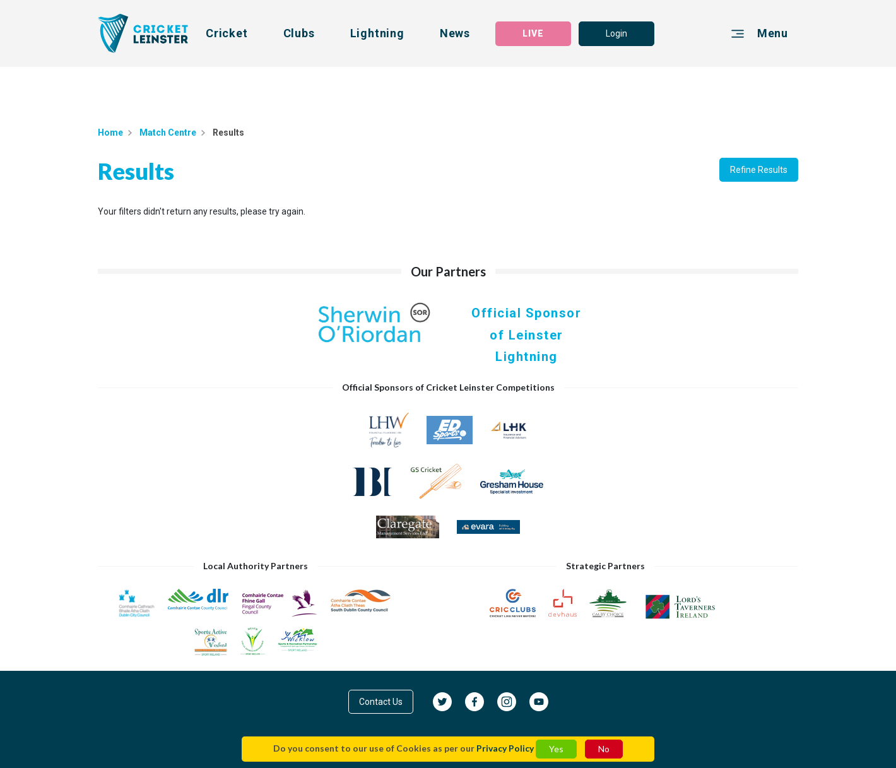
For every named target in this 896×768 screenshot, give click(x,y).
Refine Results (758, 170)
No (604, 748)
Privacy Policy (505, 748)
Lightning (377, 33)
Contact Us (381, 702)
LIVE (533, 33)
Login (616, 33)
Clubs (299, 33)
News (455, 33)
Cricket (227, 33)
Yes (556, 748)
